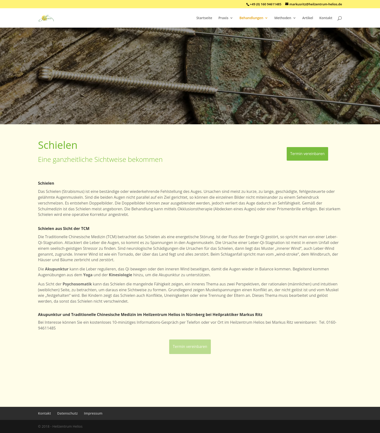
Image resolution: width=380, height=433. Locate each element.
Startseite (204, 18)
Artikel (307, 18)
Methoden (282, 18)
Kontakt (325, 18)
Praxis (223, 18)
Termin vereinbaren (307, 153)
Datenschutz (67, 413)
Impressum (93, 413)
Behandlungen (251, 18)
